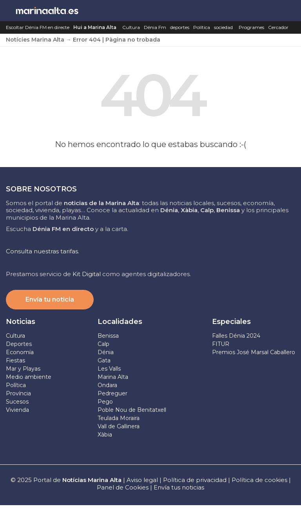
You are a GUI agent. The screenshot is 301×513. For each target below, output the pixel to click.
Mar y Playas (23, 368)
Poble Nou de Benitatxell (132, 409)
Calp (103, 343)
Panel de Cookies (123, 487)
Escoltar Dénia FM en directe (37, 27)
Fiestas (15, 360)
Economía (20, 352)
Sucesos (17, 401)
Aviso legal (142, 480)
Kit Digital (87, 274)
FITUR (220, 343)
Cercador (278, 27)
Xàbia (105, 434)
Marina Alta (113, 376)
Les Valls (109, 368)
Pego (105, 401)
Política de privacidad (195, 480)
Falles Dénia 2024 (236, 335)
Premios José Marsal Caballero (253, 352)
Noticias (20, 321)
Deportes (19, 343)
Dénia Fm (155, 27)
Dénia (106, 352)
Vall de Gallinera (119, 426)
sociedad (223, 27)
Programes (251, 27)
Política (201, 27)
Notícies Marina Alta (35, 39)
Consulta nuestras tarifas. (42, 251)
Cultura (131, 27)
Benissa (108, 335)
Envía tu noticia (49, 299)
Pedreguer (112, 393)
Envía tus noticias (179, 487)
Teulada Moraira (119, 418)
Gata (104, 360)
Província (18, 393)
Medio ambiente (28, 376)
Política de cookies (259, 480)
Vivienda (17, 409)
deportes (179, 27)
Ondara (107, 385)
